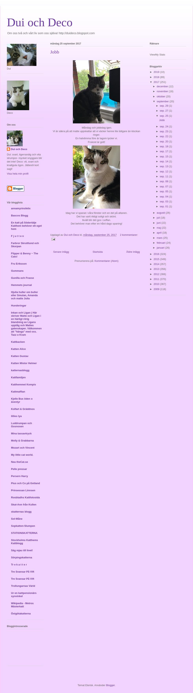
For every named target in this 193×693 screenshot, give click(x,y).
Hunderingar (18, 305)
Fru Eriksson (19, 263)
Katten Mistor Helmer (24, 363)
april (159, 232)
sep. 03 (164, 201)
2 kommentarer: (129, 234)
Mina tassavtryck (21, 433)
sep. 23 (164, 131)
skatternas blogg (21, 511)
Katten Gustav (19, 356)
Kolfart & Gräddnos (23, 409)
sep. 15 (164, 156)
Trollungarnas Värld (23, 585)
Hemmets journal (21, 285)
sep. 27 (164, 110)
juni (159, 222)
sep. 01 (164, 206)
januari (161, 247)
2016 (157, 254)
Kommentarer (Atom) (106, 260)
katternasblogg (20, 370)
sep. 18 (164, 146)
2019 (157, 71)
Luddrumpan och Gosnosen (21, 425)
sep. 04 (164, 196)
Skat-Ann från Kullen (23, 504)
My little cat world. (22, 454)
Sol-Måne (16, 518)
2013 (157, 269)
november (163, 91)
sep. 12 (164, 171)
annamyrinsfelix (21, 208)
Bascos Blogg (19, 215)
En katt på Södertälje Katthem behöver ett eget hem (26, 225)
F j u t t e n (17, 236)
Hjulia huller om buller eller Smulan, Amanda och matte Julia (24, 295)
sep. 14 (164, 161)
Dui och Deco (39, 22)
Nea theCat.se (19, 461)
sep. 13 (164, 166)
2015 (157, 259)
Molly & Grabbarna (22, 440)
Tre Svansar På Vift (22, 571)
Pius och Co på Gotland (25, 483)
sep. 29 (164, 105)
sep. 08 (164, 181)
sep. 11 (164, 176)
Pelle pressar (19, 469)
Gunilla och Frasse (22, 277)
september (163, 101)
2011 (157, 279)
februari (161, 242)
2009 (157, 289)
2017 (157, 82)
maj (159, 227)
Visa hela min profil (18, 173)
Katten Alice (18, 348)
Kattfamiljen (18, 377)
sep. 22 (164, 136)
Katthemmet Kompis (23, 384)
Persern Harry (19, 476)
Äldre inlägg (133, 251)
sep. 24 (164, 126)
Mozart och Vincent (22, 447)
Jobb (54, 51)
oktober (161, 96)
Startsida (98, 251)
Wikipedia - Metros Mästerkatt (22, 605)
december (163, 86)
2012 (157, 274)
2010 (157, 284)
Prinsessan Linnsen (23, 490)
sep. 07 (164, 186)
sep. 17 (164, 151)
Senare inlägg (61, 251)
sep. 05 (164, 191)
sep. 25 (164, 115)
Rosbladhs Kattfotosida (25, 497)
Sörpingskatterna (21, 557)
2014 (157, 264)
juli (159, 217)
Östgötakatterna (21, 613)
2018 (157, 77)
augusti (161, 212)
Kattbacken (18, 341)
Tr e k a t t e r (19, 564)
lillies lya (16, 416)
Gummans (17, 270)
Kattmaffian (18, 391)
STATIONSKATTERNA (24, 532)
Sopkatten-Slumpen (23, 525)
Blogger (110, 685)
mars (160, 237)
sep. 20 (164, 141)
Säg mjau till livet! (22, 550)
